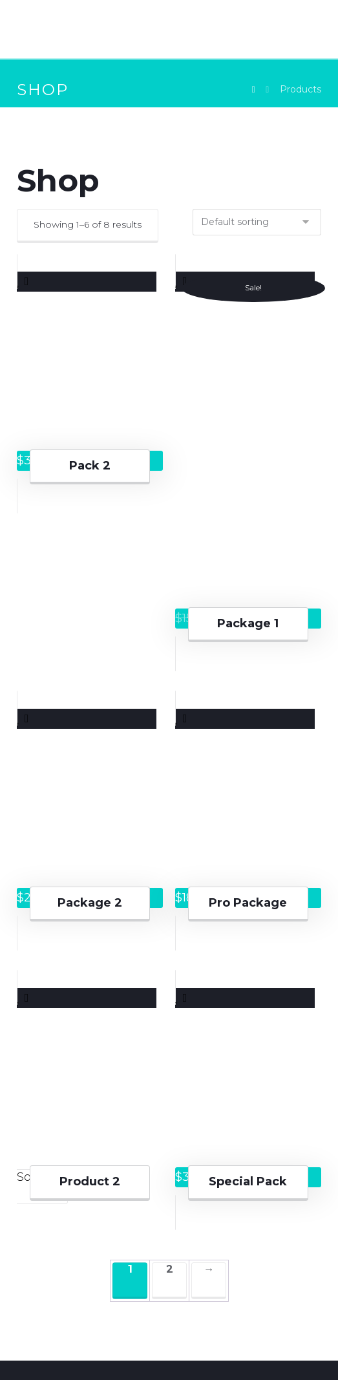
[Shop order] (257, 222)
